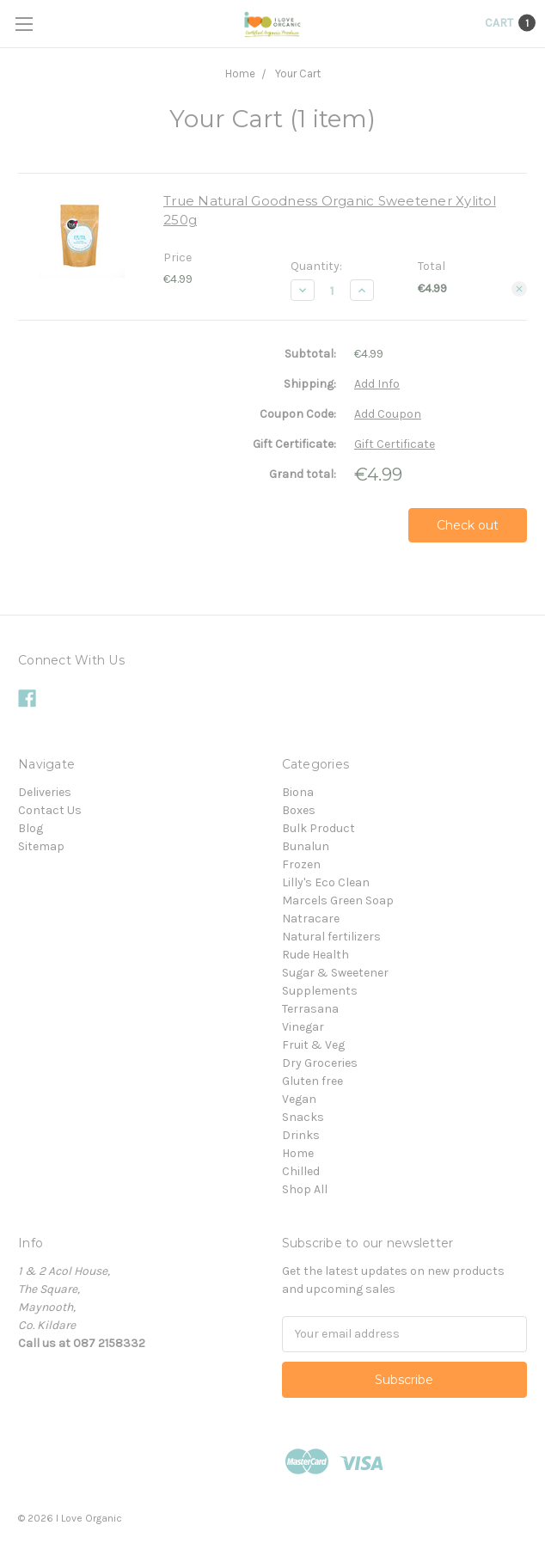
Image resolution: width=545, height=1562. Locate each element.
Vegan (299, 1099)
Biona (298, 792)
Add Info (377, 384)
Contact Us (50, 810)
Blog (30, 828)
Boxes (298, 810)
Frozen (301, 864)
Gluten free (312, 1081)
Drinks (301, 1135)
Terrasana (310, 1009)
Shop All (305, 1189)
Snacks (303, 1117)
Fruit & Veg (313, 1045)
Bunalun (305, 846)
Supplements (320, 990)
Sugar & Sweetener (335, 972)
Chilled (301, 1171)
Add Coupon (387, 414)
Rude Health (315, 954)
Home (240, 73)
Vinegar (303, 1027)
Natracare (311, 918)
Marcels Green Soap (338, 900)
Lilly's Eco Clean (326, 882)
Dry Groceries (320, 1063)
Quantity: (316, 266)
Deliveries (44, 792)
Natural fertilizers (331, 936)
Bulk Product (318, 828)
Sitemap (41, 846)
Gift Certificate (394, 444)
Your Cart (298, 73)
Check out (468, 525)
